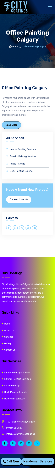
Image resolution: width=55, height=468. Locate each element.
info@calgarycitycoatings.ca (18, 434)
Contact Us (8, 349)
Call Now (11, 461)
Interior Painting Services (21, 149)
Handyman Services (13, 398)
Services (7, 336)
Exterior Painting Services (21, 156)
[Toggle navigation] (50, 7)
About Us (8, 330)
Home (13, 46)
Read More (11, 125)
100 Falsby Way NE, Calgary (18, 421)
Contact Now (19, 199)
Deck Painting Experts (19, 171)
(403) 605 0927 (12, 427)
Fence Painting (15, 163)
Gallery (6, 343)
